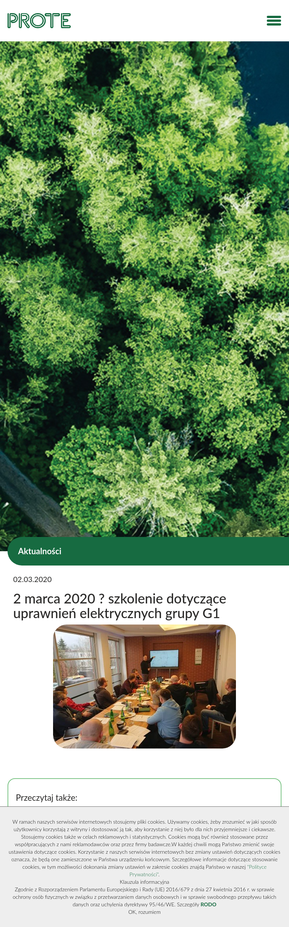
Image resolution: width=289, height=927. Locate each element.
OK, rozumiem (144, 912)
